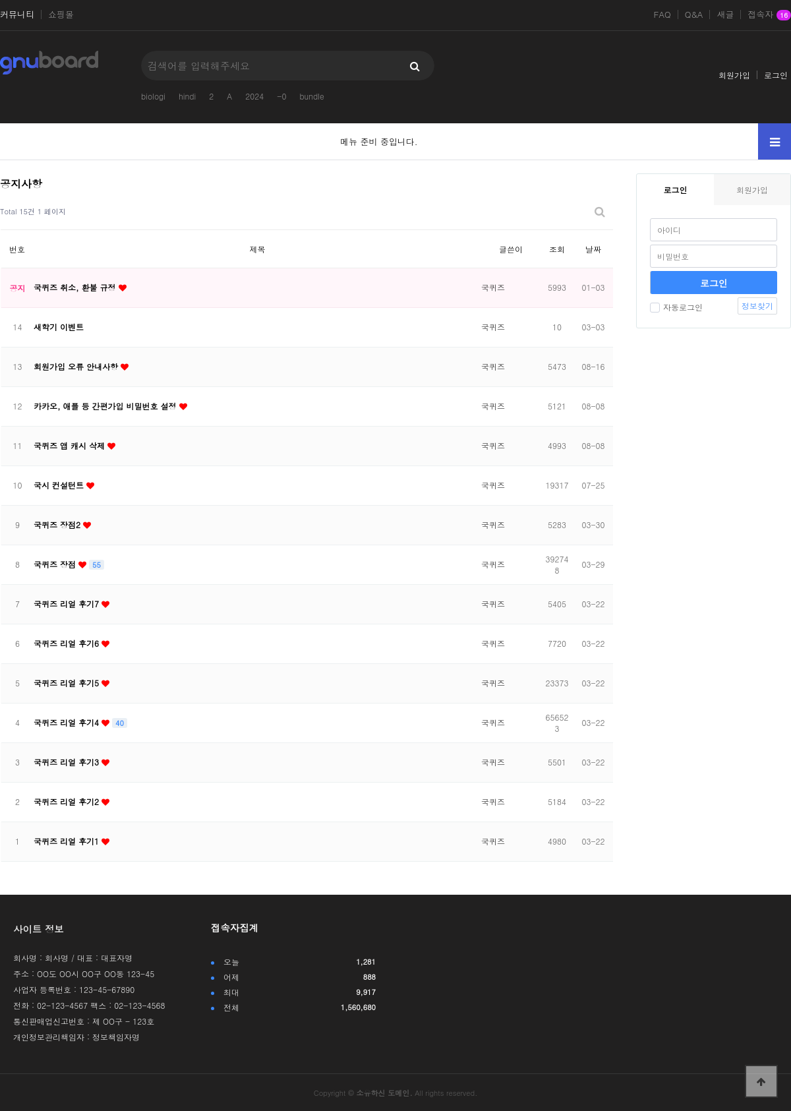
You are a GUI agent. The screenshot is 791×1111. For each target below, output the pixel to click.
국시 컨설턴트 (60, 485)
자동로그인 (676, 307)
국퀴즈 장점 (56, 564)
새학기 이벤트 (59, 326)
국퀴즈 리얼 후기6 (68, 643)
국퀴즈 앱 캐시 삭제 (70, 445)
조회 (557, 249)
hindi (187, 96)
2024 (254, 96)
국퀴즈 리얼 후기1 (68, 841)
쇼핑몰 (61, 14)
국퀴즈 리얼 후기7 (68, 603)
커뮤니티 (17, 14)
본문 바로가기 (0, 0)
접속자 (769, 15)
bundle (311, 96)
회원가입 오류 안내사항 (77, 366)
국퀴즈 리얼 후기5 (68, 682)
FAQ (662, 14)
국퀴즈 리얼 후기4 (68, 722)
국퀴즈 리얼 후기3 (68, 761)
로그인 (776, 74)
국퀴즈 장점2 (58, 524)
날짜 (593, 249)
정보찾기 (757, 305)
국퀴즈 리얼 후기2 (68, 801)
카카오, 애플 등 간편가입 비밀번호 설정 (106, 405)
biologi (153, 96)
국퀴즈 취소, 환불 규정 (76, 287)
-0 (281, 96)
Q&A (694, 14)
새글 (725, 14)
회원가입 (734, 74)
